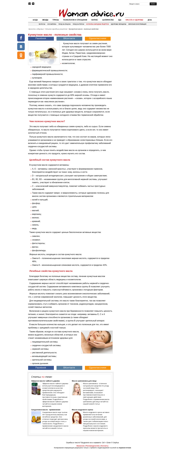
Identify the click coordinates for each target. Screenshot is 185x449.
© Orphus (115, 443)
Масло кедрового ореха (82, 410)
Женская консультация (137, 24)
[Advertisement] (136, 49)
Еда (119, 20)
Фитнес (94, 20)
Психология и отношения (75, 20)
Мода (35, 20)
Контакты (104, 446)
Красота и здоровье (134, 20)
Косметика (51, 24)
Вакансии (80, 446)
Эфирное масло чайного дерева (45, 381)
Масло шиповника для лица (84, 381)
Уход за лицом (64, 24)
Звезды (45, 20)
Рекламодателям (92, 446)
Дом (150, 20)
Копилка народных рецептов (97, 24)
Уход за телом (78, 24)
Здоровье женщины (118, 24)
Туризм (55, 20)
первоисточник (125, 448)
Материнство (108, 20)
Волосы (42, 24)
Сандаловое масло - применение (45, 410)
